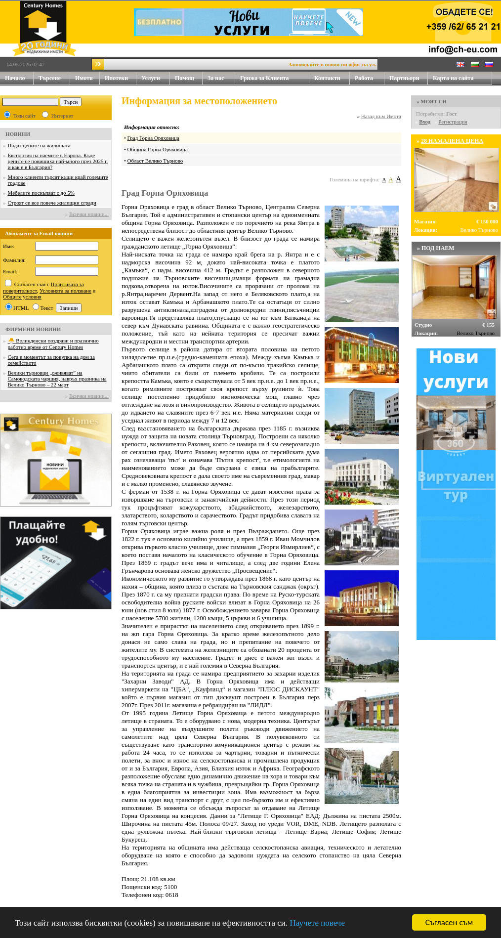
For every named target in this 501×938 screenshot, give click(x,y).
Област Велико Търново (155, 161)
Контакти (332, 78)
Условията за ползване (65, 291)
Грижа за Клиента (264, 78)
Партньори (404, 78)
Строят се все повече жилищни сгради (52, 203)
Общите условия (22, 296)
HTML (21, 308)
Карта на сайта (453, 78)
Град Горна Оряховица (153, 138)
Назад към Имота (381, 116)
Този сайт (24, 116)
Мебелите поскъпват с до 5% (41, 193)
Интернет (62, 116)
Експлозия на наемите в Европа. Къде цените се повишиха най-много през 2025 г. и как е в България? (58, 161)
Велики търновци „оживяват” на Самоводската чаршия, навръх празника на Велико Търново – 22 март (57, 378)
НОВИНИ (17, 134)
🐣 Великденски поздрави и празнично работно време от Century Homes (53, 344)
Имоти (87, 78)
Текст (47, 308)
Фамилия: (14, 260)
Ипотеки (116, 78)
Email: (10, 271)
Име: (8, 246)
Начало (15, 78)
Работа (364, 78)
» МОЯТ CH (432, 101)
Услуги (155, 78)
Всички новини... (89, 214)
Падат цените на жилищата (39, 145)
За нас (221, 78)
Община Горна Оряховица (157, 149)
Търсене (50, 78)
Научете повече (317, 923)
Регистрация (452, 122)
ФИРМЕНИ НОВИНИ (33, 329)
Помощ (189, 78)
